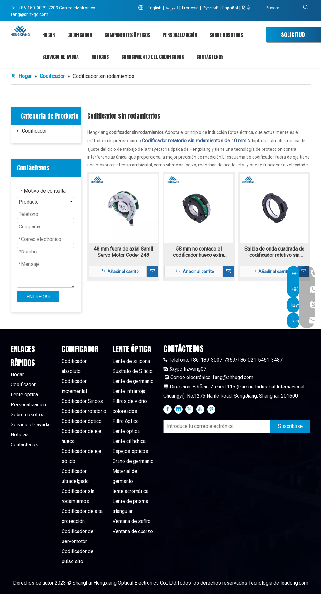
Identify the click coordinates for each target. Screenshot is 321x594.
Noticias (20, 435)
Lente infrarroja (129, 391)
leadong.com (294, 583)
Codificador (34, 131)
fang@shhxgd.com (29, 14)
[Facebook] (167, 409)
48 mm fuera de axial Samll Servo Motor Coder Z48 (123, 252)
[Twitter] (189, 409)
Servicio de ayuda (30, 425)
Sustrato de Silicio (133, 371)
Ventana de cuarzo (133, 531)
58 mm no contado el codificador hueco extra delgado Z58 (198, 252)
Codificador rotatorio (84, 411)
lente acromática (130, 491)
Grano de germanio (133, 461)
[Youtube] (200, 409)
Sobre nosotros (28, 415)
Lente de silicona (131, 361)
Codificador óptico (82, 421)
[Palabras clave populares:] (305, 8)
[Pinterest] (211, 409)
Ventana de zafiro (132, 521)
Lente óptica (24, 395)
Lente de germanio (133, 381)
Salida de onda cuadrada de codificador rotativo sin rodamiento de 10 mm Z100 (274, 252)
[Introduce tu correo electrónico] (215, 426)
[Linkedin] (178, 409)
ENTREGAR (38, 297)
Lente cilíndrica (129, 441)
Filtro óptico (126, 421)
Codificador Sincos (82, 401)
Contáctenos (24, 445)
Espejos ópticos (130, 451)
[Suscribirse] (290, 426)
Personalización (28, 405)
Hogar (17, 375)
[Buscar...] (283, 8)
